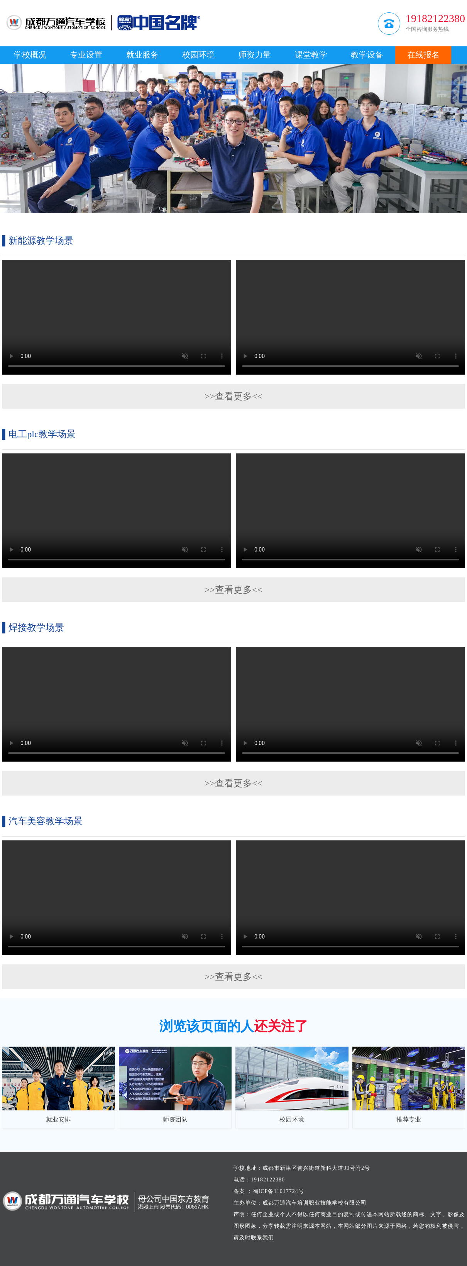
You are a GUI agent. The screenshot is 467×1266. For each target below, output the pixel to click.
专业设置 (86, 54)
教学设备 (367, 54)
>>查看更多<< (233, 396)
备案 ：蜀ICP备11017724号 (269, 1191)
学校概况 (30, 54)
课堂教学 (311, 54)
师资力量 (255, 54)
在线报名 (423, 54)
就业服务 (142, 54)
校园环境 (198, 54)
